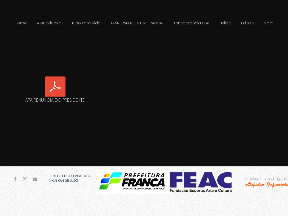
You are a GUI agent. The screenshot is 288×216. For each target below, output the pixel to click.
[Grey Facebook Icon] (15, 179)
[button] (85, 23)
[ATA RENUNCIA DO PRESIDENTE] (55, 90)
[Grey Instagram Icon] (25, 179)
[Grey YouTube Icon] (35, 179)
